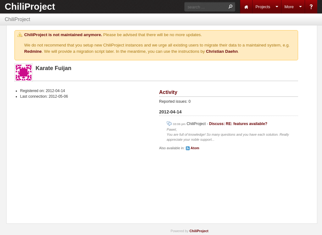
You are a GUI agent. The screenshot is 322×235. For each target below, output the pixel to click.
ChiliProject (30, 7)
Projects (262, 6)
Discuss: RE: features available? (238, 124)
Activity (168, 92)
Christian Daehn (222, 51)
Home (246, 7)
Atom (195, 148)
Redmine (33, 51)
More (289, 6)
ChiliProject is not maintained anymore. (63, 34)
